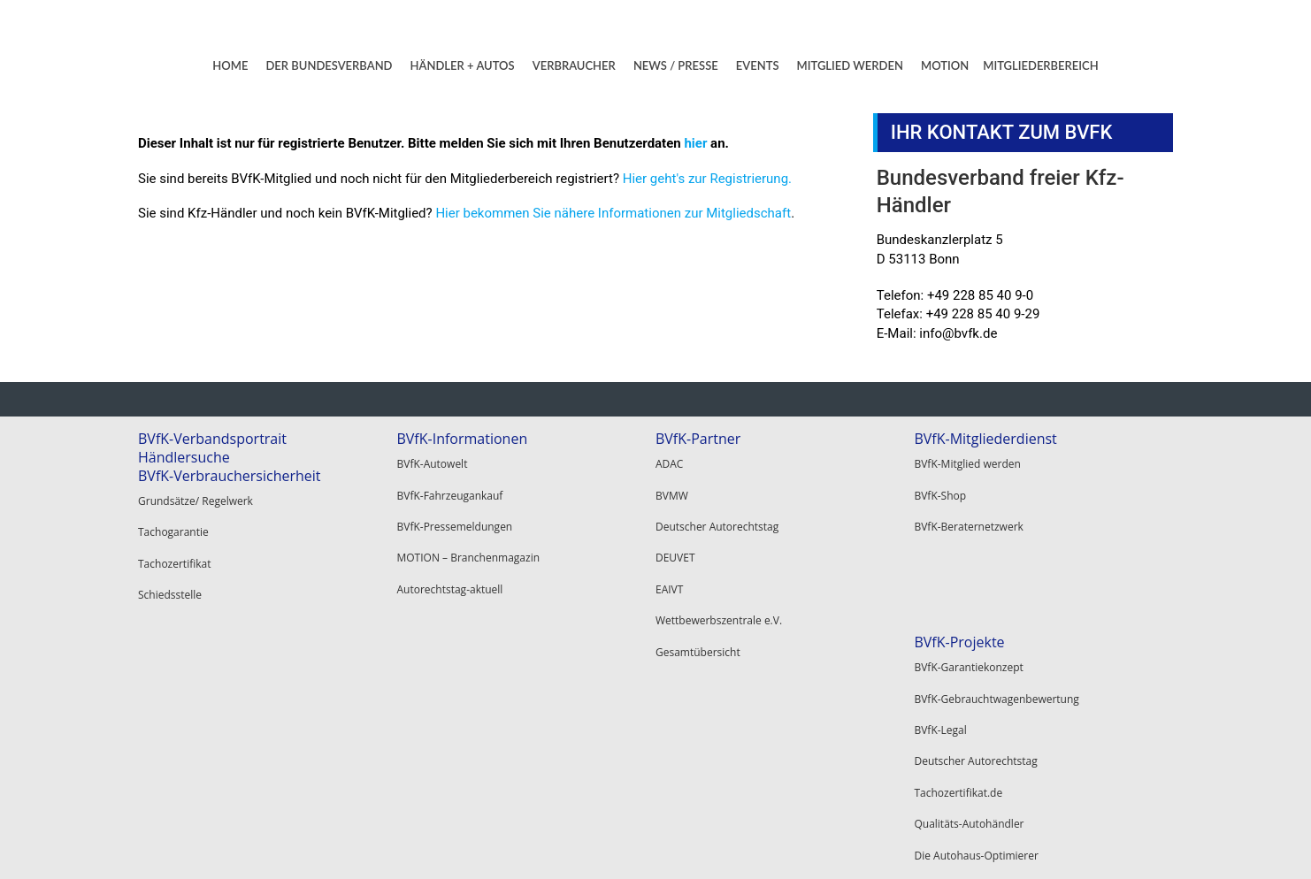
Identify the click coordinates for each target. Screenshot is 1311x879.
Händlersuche (184, 457)
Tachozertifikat (174, 540)
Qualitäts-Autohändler (193, 773)
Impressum (1042, 844)
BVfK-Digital (425, 684)
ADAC (669, 459)
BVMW (672, 481)
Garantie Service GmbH (713, 760)
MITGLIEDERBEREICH (1040, 65)
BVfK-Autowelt (431, 459)
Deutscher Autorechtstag (717, 503)
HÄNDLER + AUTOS (462, 65)
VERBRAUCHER (574, 65)
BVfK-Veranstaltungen (468, 762)
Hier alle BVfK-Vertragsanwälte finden (748, 662)
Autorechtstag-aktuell (449, 547)
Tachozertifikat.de (182, 751)
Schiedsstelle (170, 562)
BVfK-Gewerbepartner (728, 696)
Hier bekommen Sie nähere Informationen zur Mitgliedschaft (613, 213)
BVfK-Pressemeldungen (454, 503)
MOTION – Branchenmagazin (468, 525)
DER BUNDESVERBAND (328, 65)
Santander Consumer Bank (722, 716)
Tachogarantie (173, 518)
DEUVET (675, 525)
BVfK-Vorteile (439, 642)
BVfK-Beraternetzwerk (968, 503)
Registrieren (943, 707)
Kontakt (970, 844)
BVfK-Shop (940, 481)
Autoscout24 (687, 738)
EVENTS (757, 65)
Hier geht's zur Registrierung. (707, 179)
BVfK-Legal (164, 707)
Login (927, 684)
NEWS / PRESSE (675, 65)
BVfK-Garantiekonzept (192, 662)
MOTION (945, 65)
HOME (230, 65)
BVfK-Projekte (183, 642)
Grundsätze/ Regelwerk (195, 496)
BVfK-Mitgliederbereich (989, 642)
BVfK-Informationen (461, 438)
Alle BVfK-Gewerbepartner (720, 783)
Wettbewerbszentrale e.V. (719, 569)
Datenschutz (1127, 844)
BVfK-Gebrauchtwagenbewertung (220, 684)
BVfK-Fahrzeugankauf (449, 481)
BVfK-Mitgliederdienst (985, 438)
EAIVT (669, 547)
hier (695, 143)
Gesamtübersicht (698, 592)
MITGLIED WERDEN (850, 65)
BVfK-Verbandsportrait (212, 438)
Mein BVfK (939, 662)
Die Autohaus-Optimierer (200, 795)
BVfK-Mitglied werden (967, 459)
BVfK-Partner (698, 438)
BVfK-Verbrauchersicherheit (229, 475)
